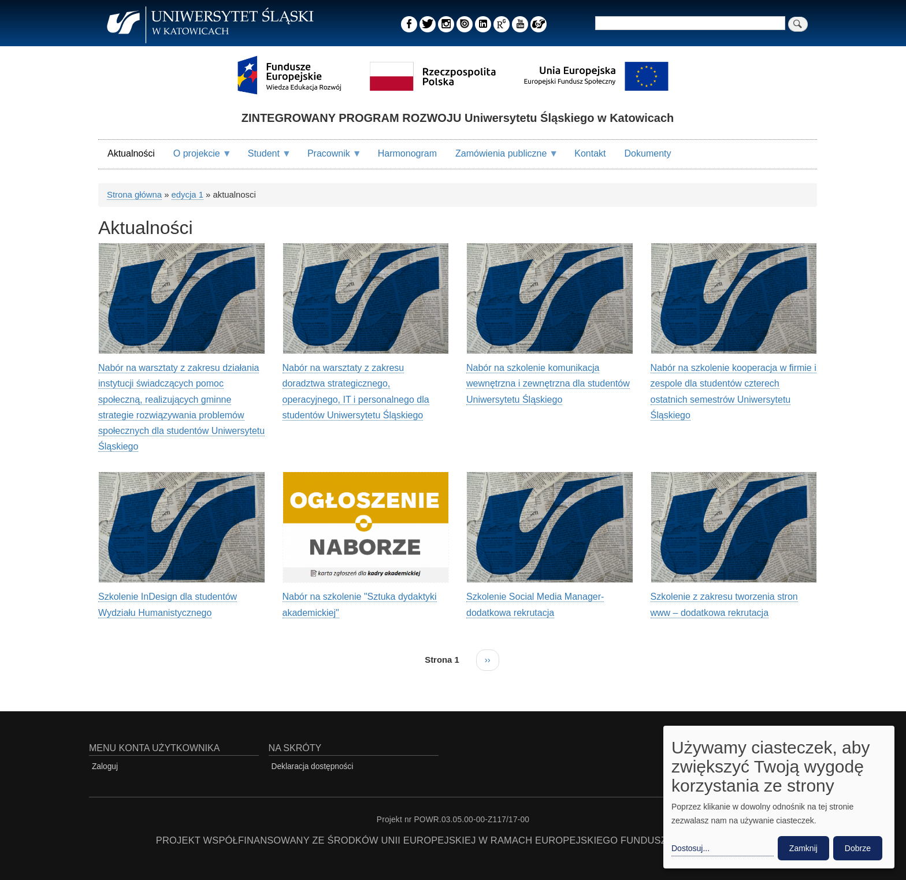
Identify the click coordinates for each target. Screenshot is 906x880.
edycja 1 (187, 194)
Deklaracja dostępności (313, 766)
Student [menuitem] (265, 158)
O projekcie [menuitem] (198, 158)
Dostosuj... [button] (690, 848)
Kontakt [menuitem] (590, 153)
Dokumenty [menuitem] (648, 153)
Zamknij (803, 848)
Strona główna (134, 194)
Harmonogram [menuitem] (407, 153)
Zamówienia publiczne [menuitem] (502, 158)
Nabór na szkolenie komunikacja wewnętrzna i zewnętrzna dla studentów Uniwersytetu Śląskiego (548, 383)
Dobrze (858, 848)
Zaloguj (105, 766)
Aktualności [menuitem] (131, 153)
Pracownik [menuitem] (330, 158)
